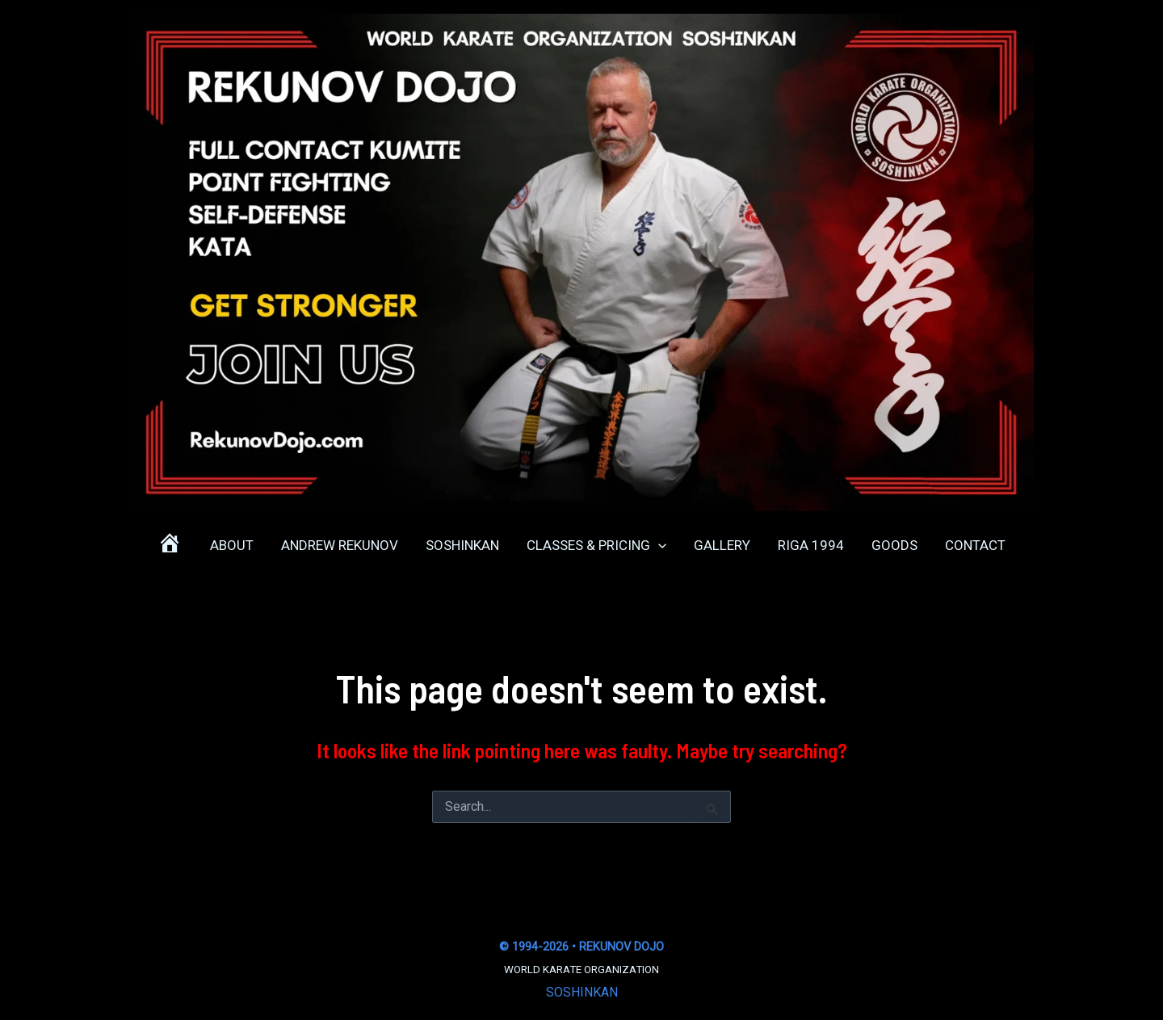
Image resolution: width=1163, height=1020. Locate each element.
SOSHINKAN (582, 992)
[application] (658, 545)
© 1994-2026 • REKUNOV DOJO (581, 946)
